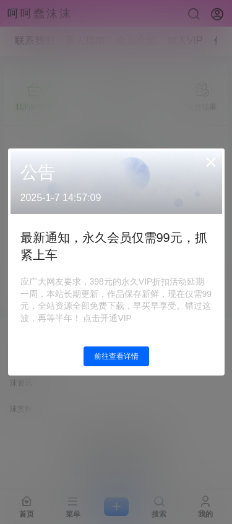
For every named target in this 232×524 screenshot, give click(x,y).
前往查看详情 (116, 356)
